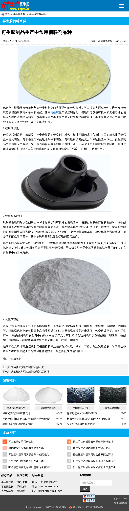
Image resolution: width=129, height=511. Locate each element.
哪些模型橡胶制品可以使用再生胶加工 (29, 467)
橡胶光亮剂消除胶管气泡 (16, 413)
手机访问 (21, 486)
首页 (7, 14)
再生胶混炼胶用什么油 (21, 441)
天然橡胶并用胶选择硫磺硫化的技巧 (30, 371)
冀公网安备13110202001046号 (88, 507)
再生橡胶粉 (7, 482)
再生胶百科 (19, 14)
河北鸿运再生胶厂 (15, 5)
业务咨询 (90, 500)
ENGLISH (22, 482)
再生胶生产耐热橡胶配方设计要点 (92, 448)
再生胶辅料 (7, 491)
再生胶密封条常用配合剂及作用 (26, 461)
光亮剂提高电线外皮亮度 (81, 424)
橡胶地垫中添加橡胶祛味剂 (82, 413)
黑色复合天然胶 (112, 407)
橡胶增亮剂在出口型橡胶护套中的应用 (88, 418)
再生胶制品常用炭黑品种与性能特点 (28, 454)
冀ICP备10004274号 (56, 507)
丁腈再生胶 (7, 486)
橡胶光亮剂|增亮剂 (16, 407)
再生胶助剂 (15, 359)
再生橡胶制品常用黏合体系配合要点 (93, 454)
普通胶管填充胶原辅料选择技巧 (27, 367)
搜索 (85, 488)
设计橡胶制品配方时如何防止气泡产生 (94, 467)
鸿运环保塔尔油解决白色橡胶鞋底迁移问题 (26, 418)
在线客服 (90, 496)
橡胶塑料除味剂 (48, 407)
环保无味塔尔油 (80, 407)
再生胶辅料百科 (37, 14)
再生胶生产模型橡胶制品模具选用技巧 (94, 461)
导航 (119, 6)
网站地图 (21, 491)
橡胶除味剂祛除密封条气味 (18, 424)
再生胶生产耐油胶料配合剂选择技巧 (93, 441)
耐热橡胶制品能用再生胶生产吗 (26, 448)
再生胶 (55, 112)
